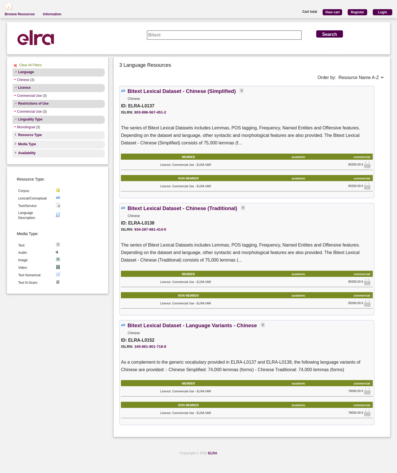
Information (52, 14)
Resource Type (30, 135)
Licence (24, 88)
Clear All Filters (30, 65)
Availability (27, 153)
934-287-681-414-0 (150, 229)
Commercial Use (29, 96)
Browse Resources (20, 14)
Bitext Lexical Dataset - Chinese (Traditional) (183, 208)
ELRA (212, 453)
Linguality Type (30, 119)
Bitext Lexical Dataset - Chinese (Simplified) (182, 91)
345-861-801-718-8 (150, 346)
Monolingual (26, 127)
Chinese (23, 80)
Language (26, 72)
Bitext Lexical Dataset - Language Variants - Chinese (193, 325)
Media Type (27, 144)
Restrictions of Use (33, 103)
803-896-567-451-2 (150, 112)
